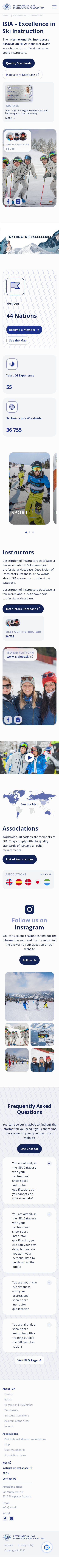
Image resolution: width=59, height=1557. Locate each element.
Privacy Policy (26, 1545)
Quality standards (14, 1450)
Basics (8, 1399)
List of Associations (19, 859)
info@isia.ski (10, 1507)
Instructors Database (22, 75)
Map (7, 1444)
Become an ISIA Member (18, 1405)
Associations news (15, 1455)
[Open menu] (54, 6)
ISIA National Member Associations (25, 1439)
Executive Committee (16, 1415)
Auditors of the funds (17, 1421)
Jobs (7, 1462)
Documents (11, 1410)
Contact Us (9, 1478)
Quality (8, 1394)
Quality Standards (18, 63)
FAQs (6, 1473)
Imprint (8, 1545)
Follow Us (29, 960)
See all (45, 874)
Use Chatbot (29, 1149)
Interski (9, 1426)
